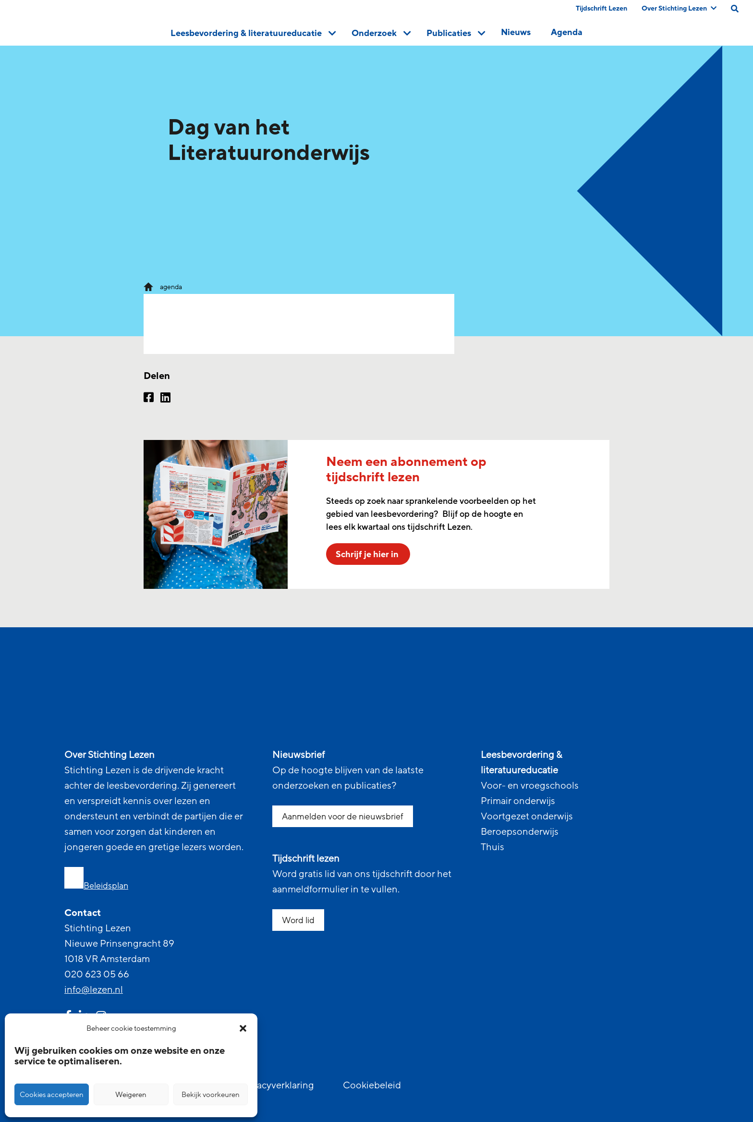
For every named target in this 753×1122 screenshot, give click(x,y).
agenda (171, 287)
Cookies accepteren (52, 1094)
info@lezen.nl (93, 990)
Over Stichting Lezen (679, 8)
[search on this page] (735, 8)
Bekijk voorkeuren (211, 1094)
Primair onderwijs (518, 801)
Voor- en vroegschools (530, 786)
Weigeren (130, 1094)
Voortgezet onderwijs (527, 816)
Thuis (492, 847)
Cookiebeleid (372, 1085)
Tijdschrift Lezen (601, 8)
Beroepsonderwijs (520, 832)
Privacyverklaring (277, 1085)
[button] (243, 1028)
